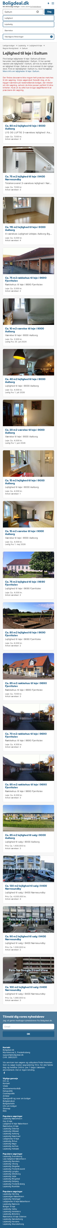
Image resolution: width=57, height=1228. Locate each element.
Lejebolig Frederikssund (14, 1169)
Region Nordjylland (11, 48)
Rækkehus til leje (10, 1126)
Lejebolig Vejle (9, 1176)
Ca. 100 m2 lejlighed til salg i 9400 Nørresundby (26, 988)
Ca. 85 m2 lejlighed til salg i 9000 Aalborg (25, 836)
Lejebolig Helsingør (11, 1199)
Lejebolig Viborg (10, 1164)
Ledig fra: (9, 341)
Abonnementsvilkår (12, 1088)
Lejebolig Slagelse (11, 1166)
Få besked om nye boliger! (48, 3)
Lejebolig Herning (11, 1194)
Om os (6, 1081)
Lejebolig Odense (11, 1128)
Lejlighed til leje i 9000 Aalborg (22, 385)
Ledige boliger (9, 45)
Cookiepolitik (9, 1093)
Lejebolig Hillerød (11, 1131)
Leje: (7, 136)
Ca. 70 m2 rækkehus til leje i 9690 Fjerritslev (26, 735)
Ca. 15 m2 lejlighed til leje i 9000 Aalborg (25, 482)
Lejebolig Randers (11, 1161)
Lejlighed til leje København (15, 1123)
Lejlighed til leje (35, 45)
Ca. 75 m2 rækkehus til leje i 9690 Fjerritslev (25, 279)
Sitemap (6, 1108)
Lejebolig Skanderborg (13, 1224)
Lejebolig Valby (10, 1209)
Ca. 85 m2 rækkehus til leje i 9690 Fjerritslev (26, 685)
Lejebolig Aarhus (10, 1146)
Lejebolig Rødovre (11, 1204)
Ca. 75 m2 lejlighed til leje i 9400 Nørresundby (25, 178)
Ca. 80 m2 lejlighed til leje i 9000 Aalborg (25, 127)
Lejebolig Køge (9, 1143)
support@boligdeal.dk (13, 1055)
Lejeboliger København (13, 1196)
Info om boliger (10, 1106)
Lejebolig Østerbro (11, 1214)
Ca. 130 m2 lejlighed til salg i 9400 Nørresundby (26, 887)
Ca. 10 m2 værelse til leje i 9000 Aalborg (24, 330)
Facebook (4, 1073)
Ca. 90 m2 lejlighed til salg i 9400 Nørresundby (25, 938)
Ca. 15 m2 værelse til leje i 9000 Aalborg (24, 533)
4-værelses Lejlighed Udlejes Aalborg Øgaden (30, 233)
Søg (49, 11)
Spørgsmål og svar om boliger (17, 1098)
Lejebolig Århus (10, 1141)
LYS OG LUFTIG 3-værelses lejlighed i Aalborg (30, 132)
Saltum (25, 48)
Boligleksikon (9, 1101)
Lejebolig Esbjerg (11, 1181)
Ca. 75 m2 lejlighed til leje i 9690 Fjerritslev (25, 583)
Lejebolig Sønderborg (13, 1219)
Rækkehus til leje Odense (14, 1216)
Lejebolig (22, 45)
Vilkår (5, 1086)
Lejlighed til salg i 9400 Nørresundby (25, 892)
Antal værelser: (12, 139)
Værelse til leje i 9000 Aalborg (21, 335)
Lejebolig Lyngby (11, 1171)
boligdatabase (35, 7)
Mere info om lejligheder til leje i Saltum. (21, 71)
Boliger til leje (9, 1206)
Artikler (6, 1096)
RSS (5, 1111)
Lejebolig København (12, 1118)
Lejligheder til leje (11, 1138)
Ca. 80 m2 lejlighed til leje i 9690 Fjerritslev (25, 634)
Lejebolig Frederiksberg (14, 1184)
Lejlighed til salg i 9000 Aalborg (22, 841)
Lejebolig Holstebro (12, 1211)
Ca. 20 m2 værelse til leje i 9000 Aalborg (25, 431)
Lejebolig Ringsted (11, 1179)
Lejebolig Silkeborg (12, 1174)
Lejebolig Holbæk (11, 1149)
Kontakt (6, 1083)
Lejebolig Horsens (11, 1221)
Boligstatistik (9, 1103)
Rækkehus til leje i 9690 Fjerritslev (24, 284)
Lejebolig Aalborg (11, 1133)
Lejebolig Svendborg (12, 1156)
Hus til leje (7, 1121)
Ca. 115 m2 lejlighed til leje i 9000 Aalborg (25, 228)
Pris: (7, 846)
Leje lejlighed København (14, 1159)
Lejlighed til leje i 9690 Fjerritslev (23, 588)
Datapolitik (8, 1091)
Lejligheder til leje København (16, 1201)
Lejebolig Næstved (11, 1136)
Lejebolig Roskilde (11, 1186)
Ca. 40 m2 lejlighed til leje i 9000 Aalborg (25, 380)
